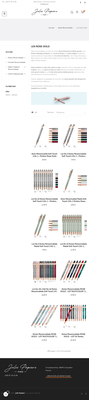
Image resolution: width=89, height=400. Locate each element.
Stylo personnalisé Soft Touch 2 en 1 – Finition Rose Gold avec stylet (44, 155)
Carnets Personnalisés (16, 62)
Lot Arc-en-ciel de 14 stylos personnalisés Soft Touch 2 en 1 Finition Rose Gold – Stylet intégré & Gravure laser (44, 290)
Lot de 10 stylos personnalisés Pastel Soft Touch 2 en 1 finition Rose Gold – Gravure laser (73, 245)
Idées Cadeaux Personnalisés (14, 68)
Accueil (9, 52)
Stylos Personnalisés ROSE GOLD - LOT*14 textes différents (73, 335)
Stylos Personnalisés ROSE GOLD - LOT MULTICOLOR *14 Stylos (73, 290)
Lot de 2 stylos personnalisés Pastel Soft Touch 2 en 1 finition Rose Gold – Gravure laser (44, 245)
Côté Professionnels (15, 74)
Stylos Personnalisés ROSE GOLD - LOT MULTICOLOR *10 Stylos (44, 335)
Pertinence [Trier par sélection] (71, 112)
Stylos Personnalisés (15, 58)
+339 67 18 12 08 (11, 375)
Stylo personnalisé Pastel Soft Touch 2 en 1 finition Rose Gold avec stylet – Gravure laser (73, 200)
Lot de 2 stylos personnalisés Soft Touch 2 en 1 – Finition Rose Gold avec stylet (73, 155)
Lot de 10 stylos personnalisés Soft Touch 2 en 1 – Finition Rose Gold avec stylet (44, 200)
